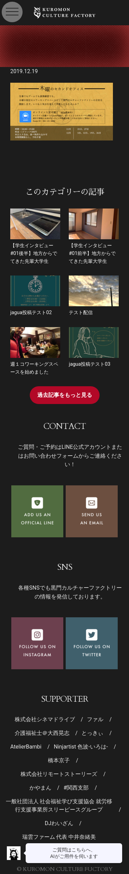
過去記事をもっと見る (64, 395)
